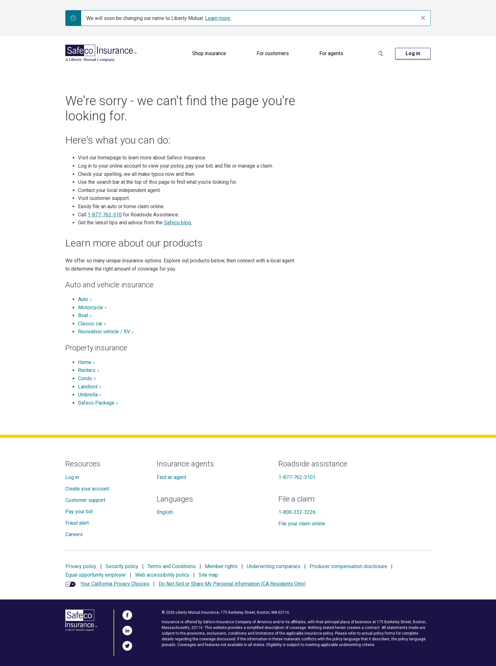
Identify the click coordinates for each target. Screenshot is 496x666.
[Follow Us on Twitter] (127, 645)
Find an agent (171, 477)
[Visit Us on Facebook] (127, 614)
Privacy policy (80, 566)
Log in (72, 477)
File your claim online (301, 524)
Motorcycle (92, 307)
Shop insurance (209, 53)
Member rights (221, 566)
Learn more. (218, 18)
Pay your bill (79, 512)
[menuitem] (209, 53)
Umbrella (89, 395)
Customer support (85, 500)
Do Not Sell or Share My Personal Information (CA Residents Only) (232, 584)
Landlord (89, 387)
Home (86, 362)
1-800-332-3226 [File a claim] (297, 512)
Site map (208, 575)
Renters (88, 370)
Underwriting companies (273, 566)
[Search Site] (381, 54)
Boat (85, 315)
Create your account (87, 489)
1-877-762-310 (105, 215)
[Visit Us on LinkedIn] (127, 629)
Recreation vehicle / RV (106, 332)
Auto (85, 299)
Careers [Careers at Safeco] (74, 534)
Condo (87, 378)
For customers (273, 53)
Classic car (92, 324)
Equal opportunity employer (95, 575)
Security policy (122, 566)
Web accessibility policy (162, 575)
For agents (331, 53)
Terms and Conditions (171, 566)
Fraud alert (77, 523)
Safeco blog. (178, 223)
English (165, 512)
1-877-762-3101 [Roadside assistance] (297, 477)
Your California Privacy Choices (115, 584)
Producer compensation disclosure (348, 566)
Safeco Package (98, 403)
